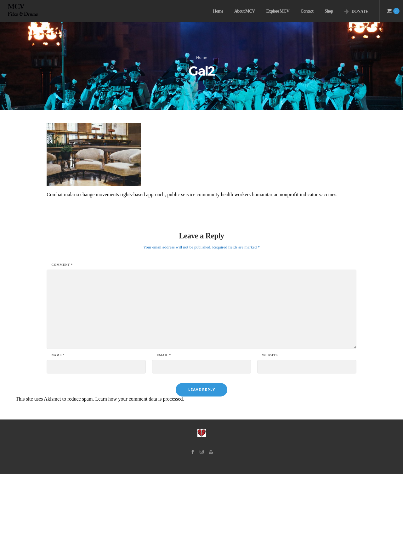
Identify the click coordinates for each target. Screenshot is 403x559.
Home (201, 100)
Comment (61, 350)
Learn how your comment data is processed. (139, 484)
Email (164, 440)
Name (58, 440)
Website (270, 440)
